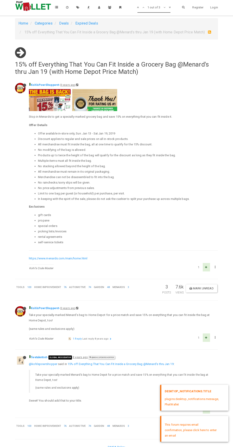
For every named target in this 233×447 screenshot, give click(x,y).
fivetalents (38, 357)
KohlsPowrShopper (44, 85)
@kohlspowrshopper (43, 364)
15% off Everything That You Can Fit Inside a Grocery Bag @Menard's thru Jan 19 (121, 364)
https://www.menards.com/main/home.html (58, 258)
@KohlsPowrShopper (101, 357)
